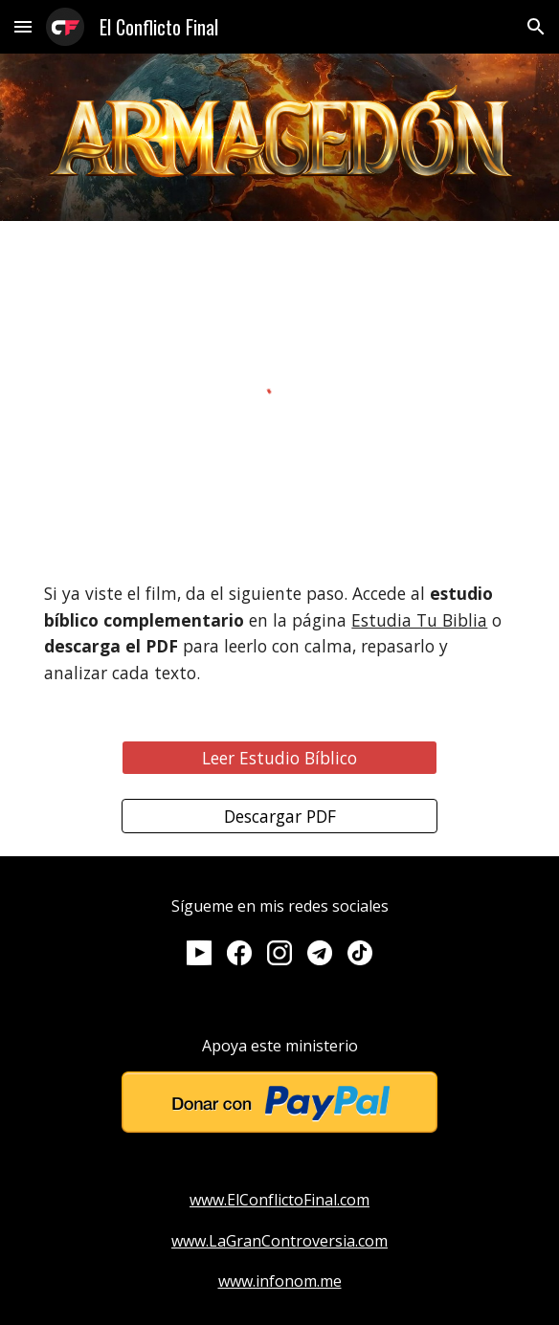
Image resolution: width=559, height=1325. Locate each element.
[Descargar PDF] (279, 815)
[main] (279, 634)
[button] (23, 26)
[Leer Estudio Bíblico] (279, 758)
